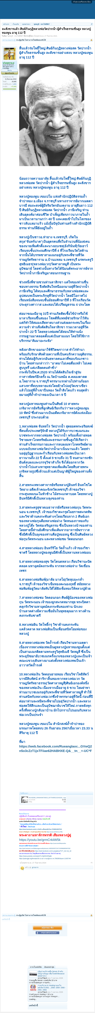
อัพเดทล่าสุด (49, 967)
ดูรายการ (35, 867)
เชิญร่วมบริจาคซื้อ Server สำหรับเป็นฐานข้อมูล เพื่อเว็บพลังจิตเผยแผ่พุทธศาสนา (51, 973)
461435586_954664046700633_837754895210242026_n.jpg (47, 797)
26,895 (14, 81)
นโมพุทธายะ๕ (38, 36)
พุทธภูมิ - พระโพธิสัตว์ (15, 36)
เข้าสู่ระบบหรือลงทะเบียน (82, 2)
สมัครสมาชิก (48, 927)
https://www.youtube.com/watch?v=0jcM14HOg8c (35, 856)
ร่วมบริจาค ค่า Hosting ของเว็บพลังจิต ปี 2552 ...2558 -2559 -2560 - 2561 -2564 (52, 987)
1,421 (14, 84)
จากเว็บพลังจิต (36, 967)
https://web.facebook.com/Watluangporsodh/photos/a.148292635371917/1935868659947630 (44, 848)
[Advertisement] (56, 771)
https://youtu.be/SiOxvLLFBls (55, 832)
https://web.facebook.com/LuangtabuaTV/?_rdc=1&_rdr (53, 851)
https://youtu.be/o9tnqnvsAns (58, 843)
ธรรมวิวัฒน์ (42, 978)
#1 (92, 863)
